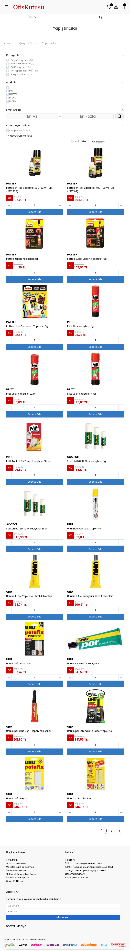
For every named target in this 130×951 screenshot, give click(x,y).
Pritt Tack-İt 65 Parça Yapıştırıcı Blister (28, 461)
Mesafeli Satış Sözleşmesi (20, 867)
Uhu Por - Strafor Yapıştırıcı (83, 663)
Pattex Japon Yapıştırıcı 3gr (22, 259)
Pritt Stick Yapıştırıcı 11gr (80, 326)
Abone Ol (63, 917)
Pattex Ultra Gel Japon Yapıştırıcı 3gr (27, 326)
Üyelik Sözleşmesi (16, 870)
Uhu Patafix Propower (18, 663)
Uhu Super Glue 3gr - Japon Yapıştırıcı (28, 731)
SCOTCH (73, 457)
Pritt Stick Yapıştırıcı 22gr (20, 393)
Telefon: (70, 859)
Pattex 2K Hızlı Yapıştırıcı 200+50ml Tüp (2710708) (29, 189)
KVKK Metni (12, 859)
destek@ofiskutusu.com (88, 863)
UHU (70, 524)
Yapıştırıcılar (49, 43)
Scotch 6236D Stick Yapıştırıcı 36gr (26, 528)
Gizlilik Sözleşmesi (16, 863)
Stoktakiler (79, 141)
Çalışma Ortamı (28, 43)
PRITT (71, 322)
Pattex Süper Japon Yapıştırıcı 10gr (87, 259)
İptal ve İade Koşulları (17, 877)
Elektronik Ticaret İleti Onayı (21, 874)
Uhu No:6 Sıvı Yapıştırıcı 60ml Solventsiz (90, 596)
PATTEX (11, 183)
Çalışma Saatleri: (75, 874)
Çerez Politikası (14, 881)
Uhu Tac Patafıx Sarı (79, 798)
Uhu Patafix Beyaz (16, 798)
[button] (116, 7)
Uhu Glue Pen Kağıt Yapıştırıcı (84, 528)
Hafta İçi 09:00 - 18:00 (76, 877)
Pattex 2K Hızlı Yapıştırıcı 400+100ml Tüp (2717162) (90, 189)
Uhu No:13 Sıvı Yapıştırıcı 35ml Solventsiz (29, 596)
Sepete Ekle (34, 212)
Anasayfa (9, 43)
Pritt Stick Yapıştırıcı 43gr (81, 393)
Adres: (68, 867)
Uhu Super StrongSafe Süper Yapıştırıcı (89, 731)
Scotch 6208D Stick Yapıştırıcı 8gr (87, 461)
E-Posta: (70, 863)
